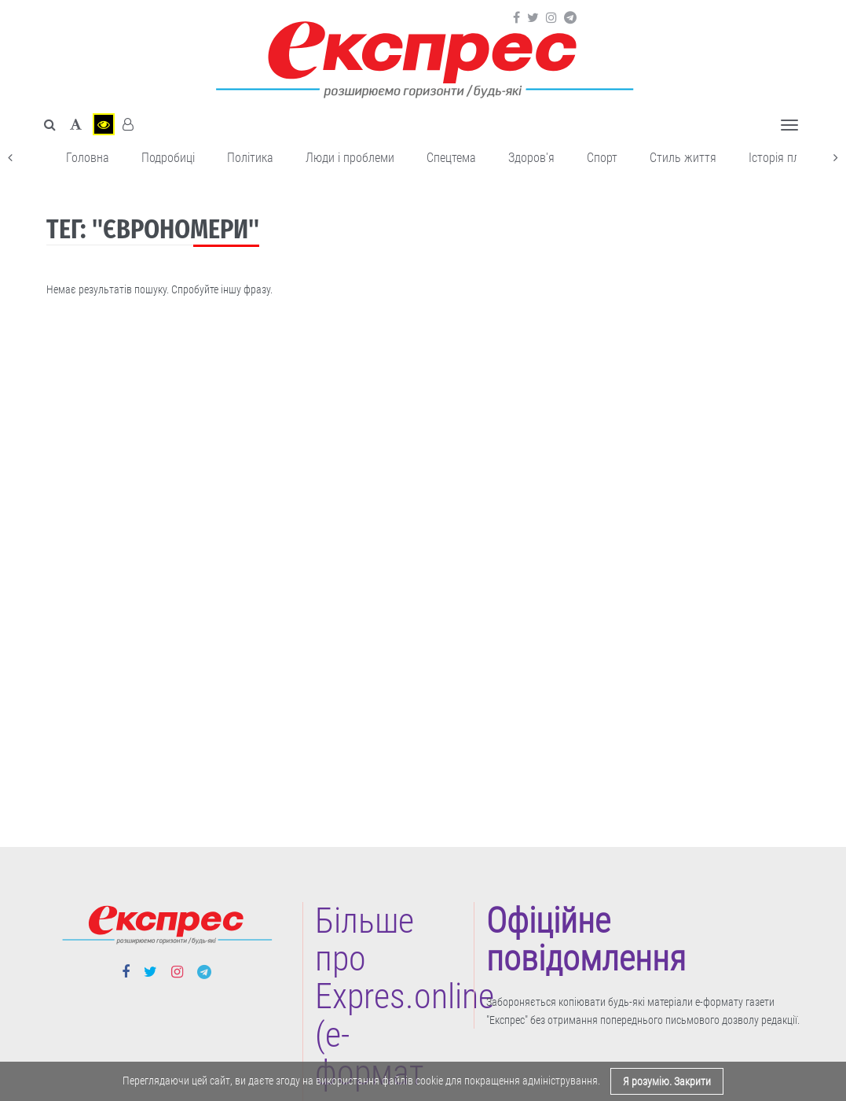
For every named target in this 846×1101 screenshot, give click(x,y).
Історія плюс (781, 157)
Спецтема (451, 157)
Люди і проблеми (350, 157)
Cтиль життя (683, 157)
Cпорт (602, 157)
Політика (250, 157)
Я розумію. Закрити (667, 1081)
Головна (87, 157)
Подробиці (168, 157)
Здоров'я (531, 157)
